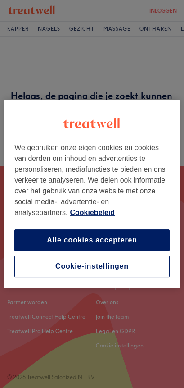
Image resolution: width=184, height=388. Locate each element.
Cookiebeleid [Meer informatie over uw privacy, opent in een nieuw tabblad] (92, 212)
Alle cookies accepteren (92, 240)
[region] (92, 194)
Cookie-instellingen (92, 266)
